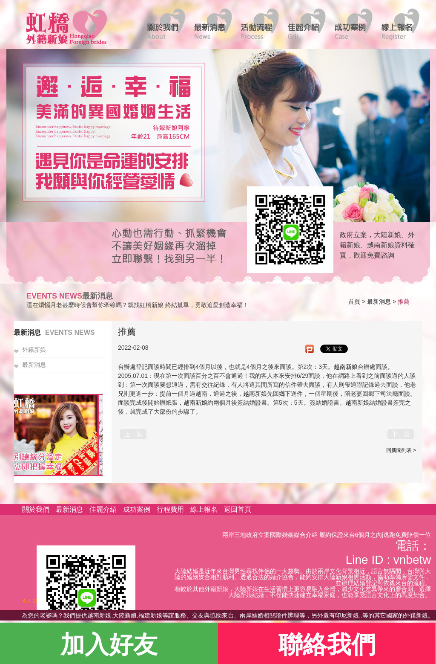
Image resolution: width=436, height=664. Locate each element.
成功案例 (136, 509)
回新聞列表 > (401, 450)
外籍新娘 (34, 350)
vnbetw (412, 559)
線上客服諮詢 (287, 229)
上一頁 (133, 434)
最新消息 (379, 301)
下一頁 (401, 434)
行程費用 (170, 509)
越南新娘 (346, 366)
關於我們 (35, 509)
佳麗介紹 (103, 509)
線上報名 (204, 509)
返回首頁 (237, 509)
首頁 (354, 301)
